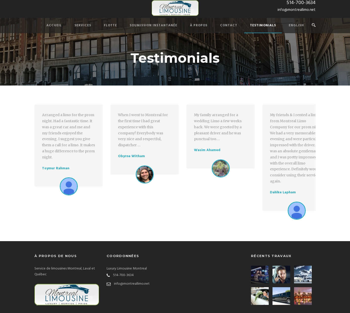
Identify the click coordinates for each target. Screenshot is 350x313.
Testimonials (263, 25)
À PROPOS (198, 25)
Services (82, 25)
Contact (228, 25)
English (296, 25)
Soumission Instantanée (153, 25)
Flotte (110, 25)
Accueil (54, 25)
